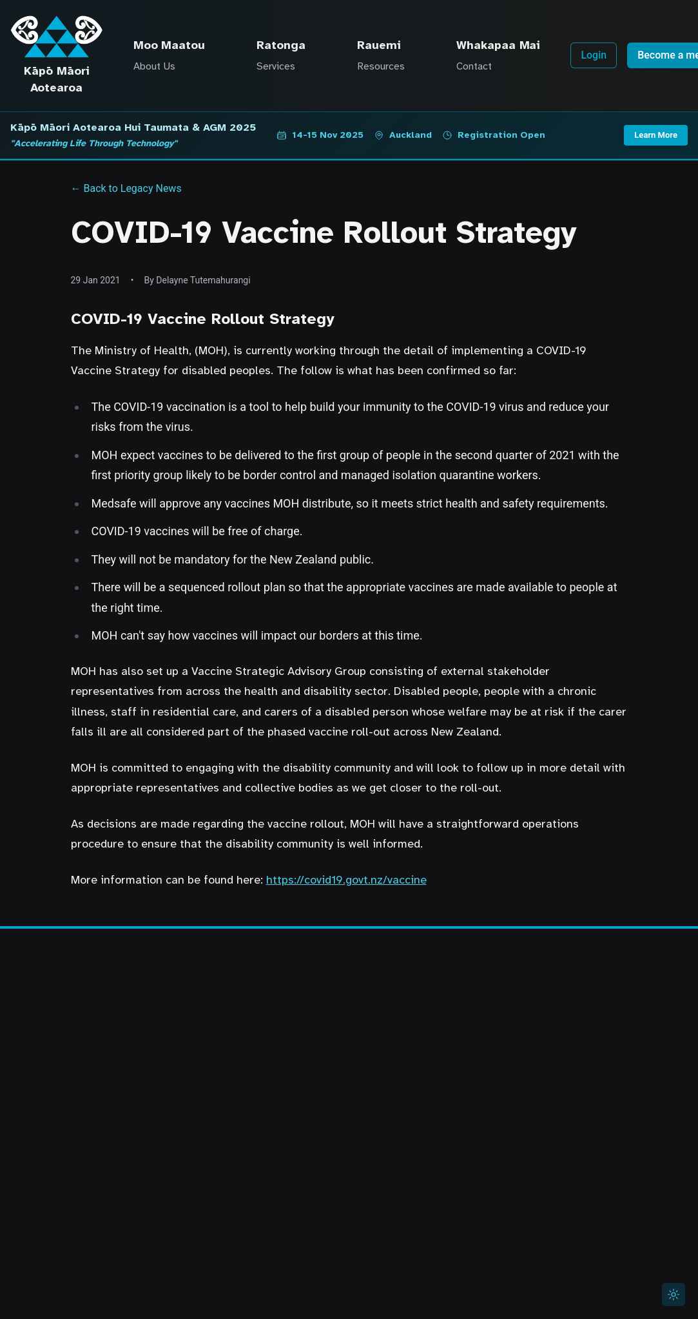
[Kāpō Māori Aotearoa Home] (56, 36)
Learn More (655, 135)
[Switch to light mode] (673, 1294)
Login (593, 55)
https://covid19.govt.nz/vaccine (346, 880)
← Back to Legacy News (126, 188)
